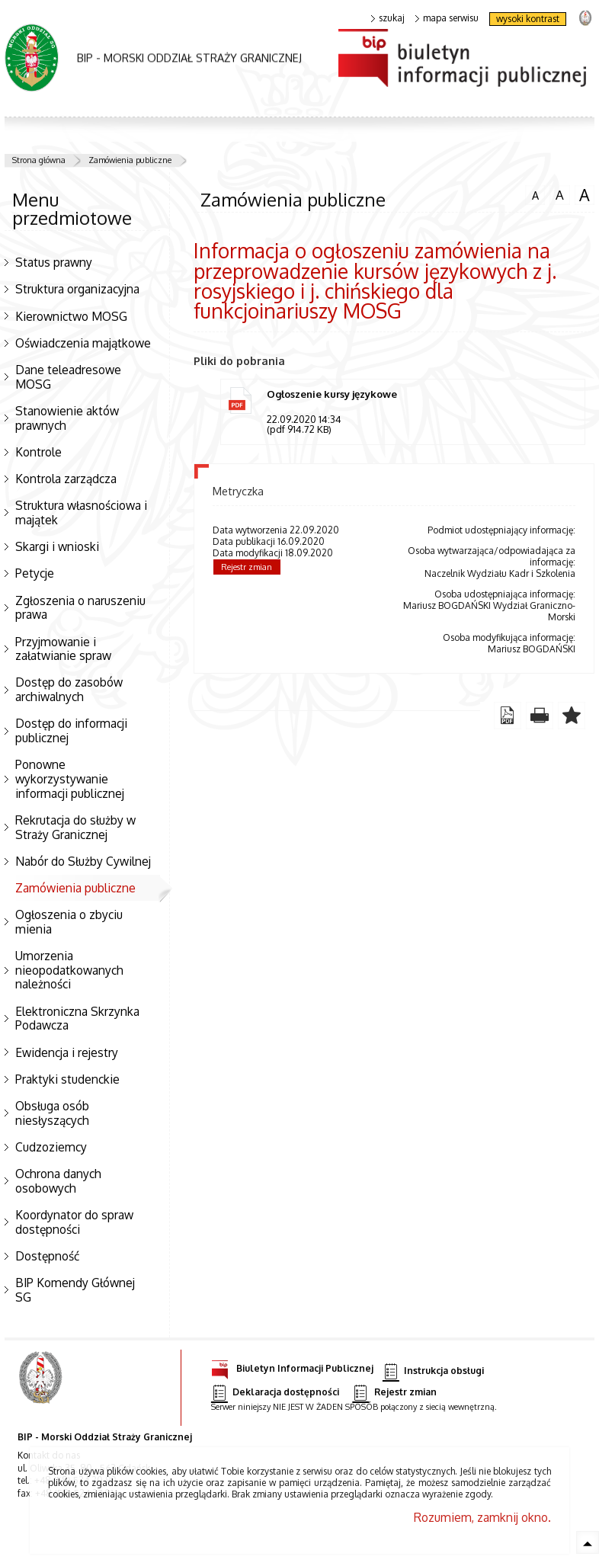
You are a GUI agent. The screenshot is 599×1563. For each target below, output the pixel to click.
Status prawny (53, 262)
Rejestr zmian (246, 567)
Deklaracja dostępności (275, 1393)
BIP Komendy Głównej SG (75, 1290)
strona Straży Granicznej (584, 17)
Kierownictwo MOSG (71, 316)
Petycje (34, 573)
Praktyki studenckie (67, 1079)
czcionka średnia (559, 194)
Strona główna (39, 160)
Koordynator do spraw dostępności (74, 1222)
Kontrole (38, 452)
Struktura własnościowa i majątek (81, 512)
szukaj (388, 18)
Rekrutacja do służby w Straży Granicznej (75, 827)
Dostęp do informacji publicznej (71, 730)
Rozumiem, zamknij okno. (482, 1517)
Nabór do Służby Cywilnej (83, 861)
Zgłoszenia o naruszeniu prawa (80, 608)
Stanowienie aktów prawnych (67, 418)
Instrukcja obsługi (433, 1371)
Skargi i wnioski (57, 546)
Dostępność (47, 1256)
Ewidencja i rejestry (66, 1052)
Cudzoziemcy (51, 1147)
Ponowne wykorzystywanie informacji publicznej (69, 778)
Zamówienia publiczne (129, 160)
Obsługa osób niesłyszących (52, 1113)
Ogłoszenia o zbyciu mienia (69, 922)
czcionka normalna (535, 193)
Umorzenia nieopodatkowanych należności (69, 969)
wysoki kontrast (527, 18)
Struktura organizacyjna (77, 288)
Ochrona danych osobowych (58, 1181)
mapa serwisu (447, 18)
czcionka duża (584, 195)
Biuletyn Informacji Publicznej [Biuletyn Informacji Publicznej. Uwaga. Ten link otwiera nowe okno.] (292, 1366)
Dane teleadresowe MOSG (68, 377)
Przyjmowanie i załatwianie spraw (63, 649)
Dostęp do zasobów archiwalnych (69, 689)
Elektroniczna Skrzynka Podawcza (77, 1018)
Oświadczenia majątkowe (83, 343)
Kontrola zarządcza (66, 478)
